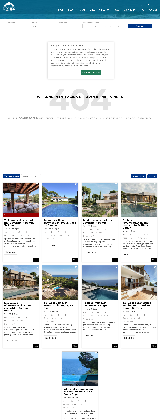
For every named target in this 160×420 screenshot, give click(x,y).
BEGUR (117, 10)
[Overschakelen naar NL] (156, 4)
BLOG (141, 10)
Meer (36, 260)
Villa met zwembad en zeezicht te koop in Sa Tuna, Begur (78, 392)
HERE (58, 57)
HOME (60, 10)
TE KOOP (71, 10)
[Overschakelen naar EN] (148, 4)
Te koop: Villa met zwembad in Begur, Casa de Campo (60, 223)
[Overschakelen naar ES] (141, 4)
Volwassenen (88, 22)
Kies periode (62, 22)
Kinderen (98, 22)
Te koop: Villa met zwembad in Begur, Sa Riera (58, 305)
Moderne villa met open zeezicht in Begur (98, 221)
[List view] (154, 176)
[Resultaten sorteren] (31, 176)
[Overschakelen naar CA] (144, 4)
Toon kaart (140, 176)
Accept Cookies (91, 72)
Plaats (34, 22)
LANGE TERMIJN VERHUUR (100, 10)
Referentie (11, 22)
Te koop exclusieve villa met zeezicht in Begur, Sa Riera (19, 223)
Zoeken (141, 26)
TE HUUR (82, 10)
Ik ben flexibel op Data (112, 27)
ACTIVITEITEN (129, 10)
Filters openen (12, 176)
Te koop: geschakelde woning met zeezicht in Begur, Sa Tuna (138, 305)
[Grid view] (149, 176)
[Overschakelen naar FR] (152, 4)
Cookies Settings (81, 66)
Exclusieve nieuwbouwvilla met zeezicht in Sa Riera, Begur (136, 224)
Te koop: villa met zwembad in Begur (95, 304)
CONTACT (152, 10)
